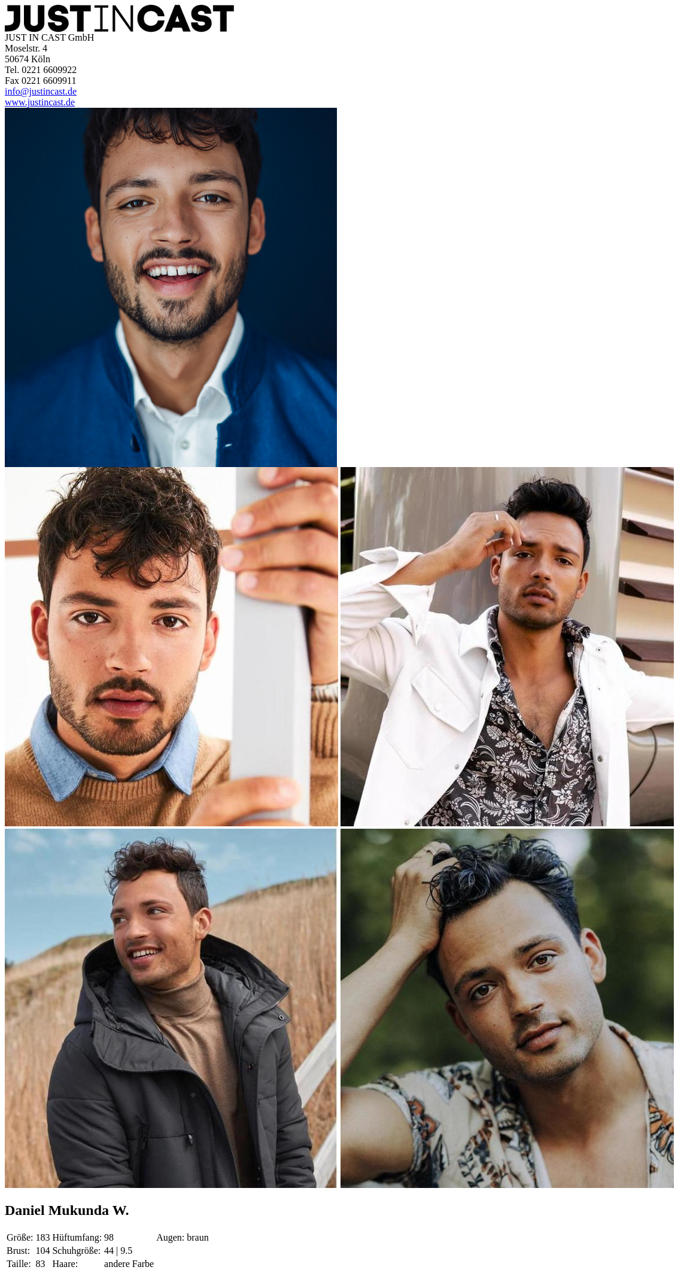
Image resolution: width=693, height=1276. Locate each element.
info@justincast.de (41, 91)
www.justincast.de (40, 102)
